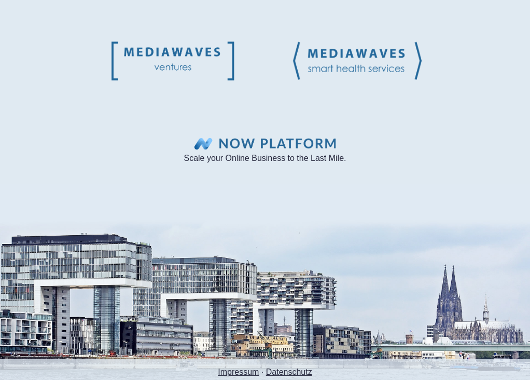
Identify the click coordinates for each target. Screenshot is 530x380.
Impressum (238, 372)
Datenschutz (289, 372)
